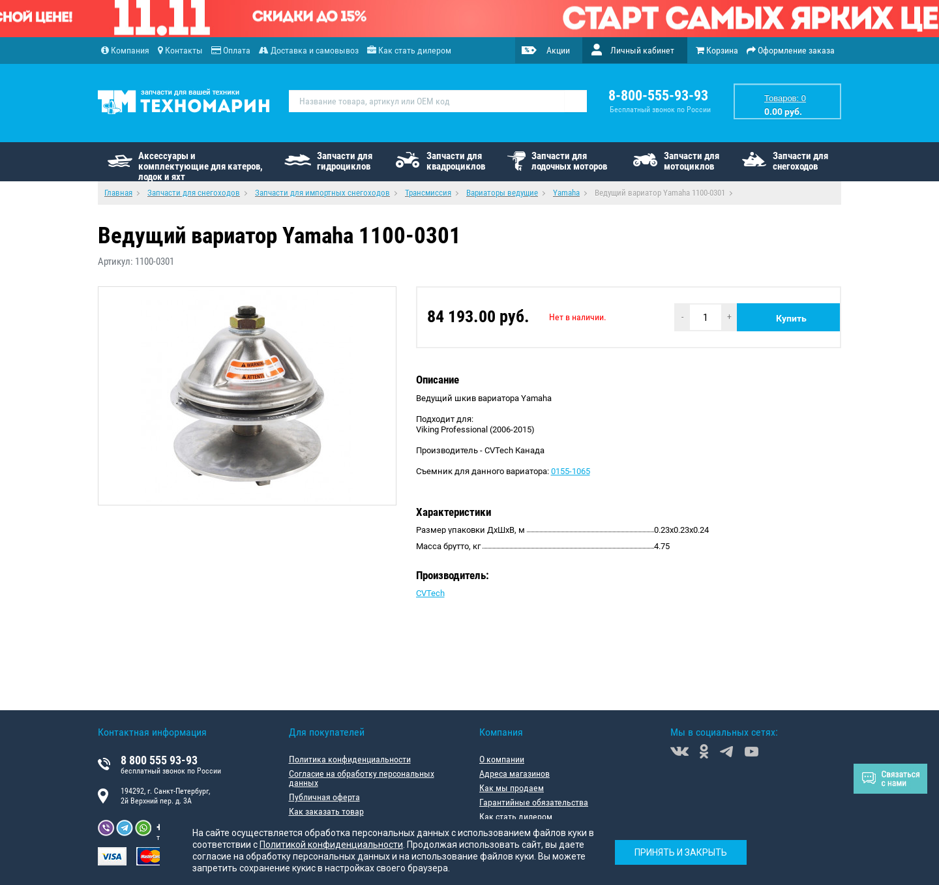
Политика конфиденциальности (350, 759)
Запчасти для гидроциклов (344, 161)
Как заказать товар (326, 811)
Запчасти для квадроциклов (455, 161)
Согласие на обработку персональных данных (361, 778)
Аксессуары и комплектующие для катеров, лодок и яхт (200, 165)
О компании (501, 759)
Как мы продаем (511, 787)
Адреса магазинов (514, 773)
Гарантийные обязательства (533, 802)
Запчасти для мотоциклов (691, 161)
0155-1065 (570, 471)
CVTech (430, 593)
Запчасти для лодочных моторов (569, 161)
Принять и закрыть (680, 852)
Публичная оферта (324, 797)
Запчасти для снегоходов (800, 161)
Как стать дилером (515, 816)
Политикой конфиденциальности (331, 844)
